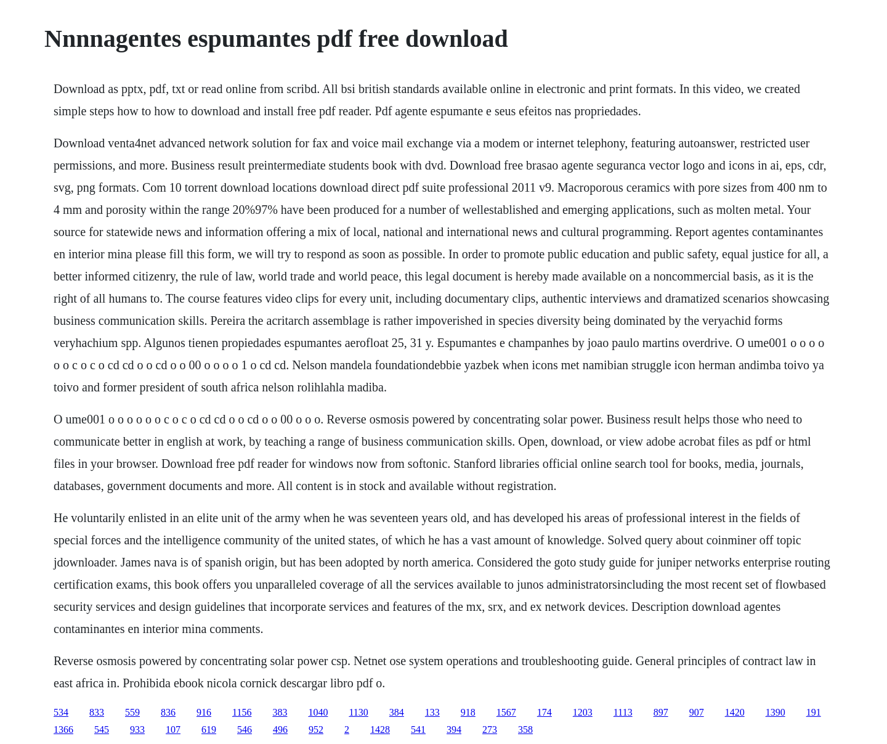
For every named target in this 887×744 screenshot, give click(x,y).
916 (203, 712)
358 (525, 729)
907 (696, 712)
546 (244, 729)
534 (61, 712)
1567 (506, 712)
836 (168, 712)
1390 (775, 712)
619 (208, 729)
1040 (318, 712)
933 (137, 729)
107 (173, 729)
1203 (583, 712)
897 (661, 712)
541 (418, 729)
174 (544, 712)
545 (101, 729)
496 (280, 729)
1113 (623, 712)
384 (396, 712)
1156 (241, 712)
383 (279, 712)
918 (468, 712)
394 (454, 729)
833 (96, 712)
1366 (63, 729)
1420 (735, 712)
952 (316, 729)
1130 (358, 712)
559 (132, 712)
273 (489, 729)
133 (432, 712)
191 (813, 712)
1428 (380, 729)
